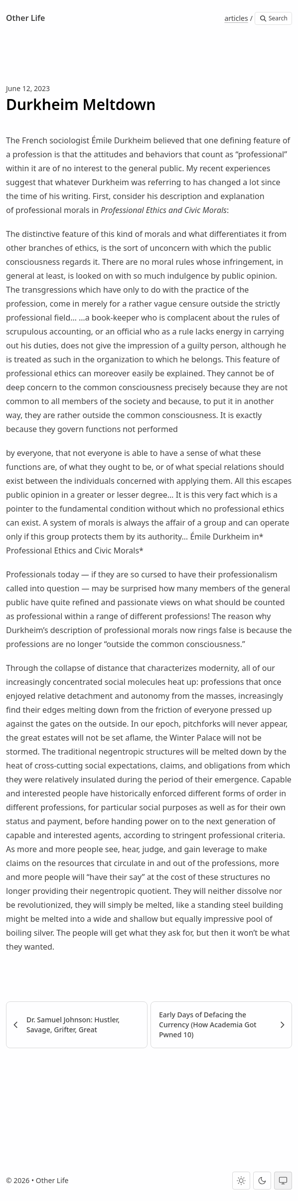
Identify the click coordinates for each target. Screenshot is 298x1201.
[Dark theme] (262, 1181)
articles (236, 18)
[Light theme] (241, 1181)
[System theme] (283, 1181)
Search (273, 18)
